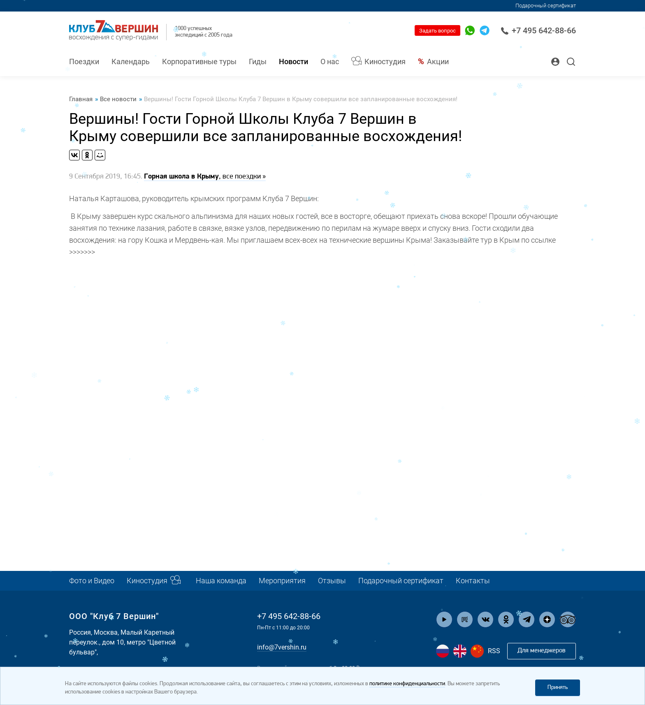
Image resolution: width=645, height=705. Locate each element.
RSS (494, 651)
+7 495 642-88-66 (538, 30)
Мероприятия (282, 580)
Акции (438, 61)
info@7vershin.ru (281, 647)
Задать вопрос (437, 31)
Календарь (130, 61)
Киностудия (385, 61)
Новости (293, 61)
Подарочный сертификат (400, 580)
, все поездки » (205, 177)
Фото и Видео (91, 580)
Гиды (258, 61)
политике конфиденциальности (407, 684)
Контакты (473, 580)
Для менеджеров (541, 650)
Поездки (84, 61)
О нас (329, 61)
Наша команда (221, 580)
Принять (558, 687)
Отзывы (332, 580)
